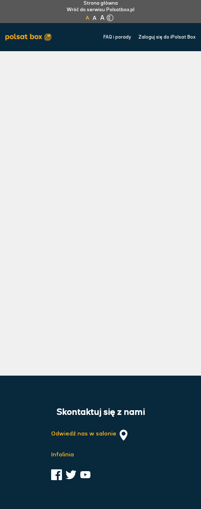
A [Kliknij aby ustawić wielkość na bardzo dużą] (102, 18)
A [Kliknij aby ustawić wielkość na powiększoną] (95, 18)
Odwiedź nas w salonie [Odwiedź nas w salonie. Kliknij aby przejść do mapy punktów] (90, 435)
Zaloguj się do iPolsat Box (167, 37)
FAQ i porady (117, 37)
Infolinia (62, 455)
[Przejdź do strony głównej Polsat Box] (30, 37)
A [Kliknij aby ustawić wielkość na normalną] (87, 18)
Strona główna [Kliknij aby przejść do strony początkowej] (101, 3)
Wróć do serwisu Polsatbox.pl (100, 9)
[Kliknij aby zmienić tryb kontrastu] (109, 18)
